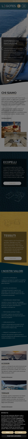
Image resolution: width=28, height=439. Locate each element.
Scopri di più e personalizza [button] (14, 436)
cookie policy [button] (21, 419)
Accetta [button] (20, 432)
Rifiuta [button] (7, 432)
